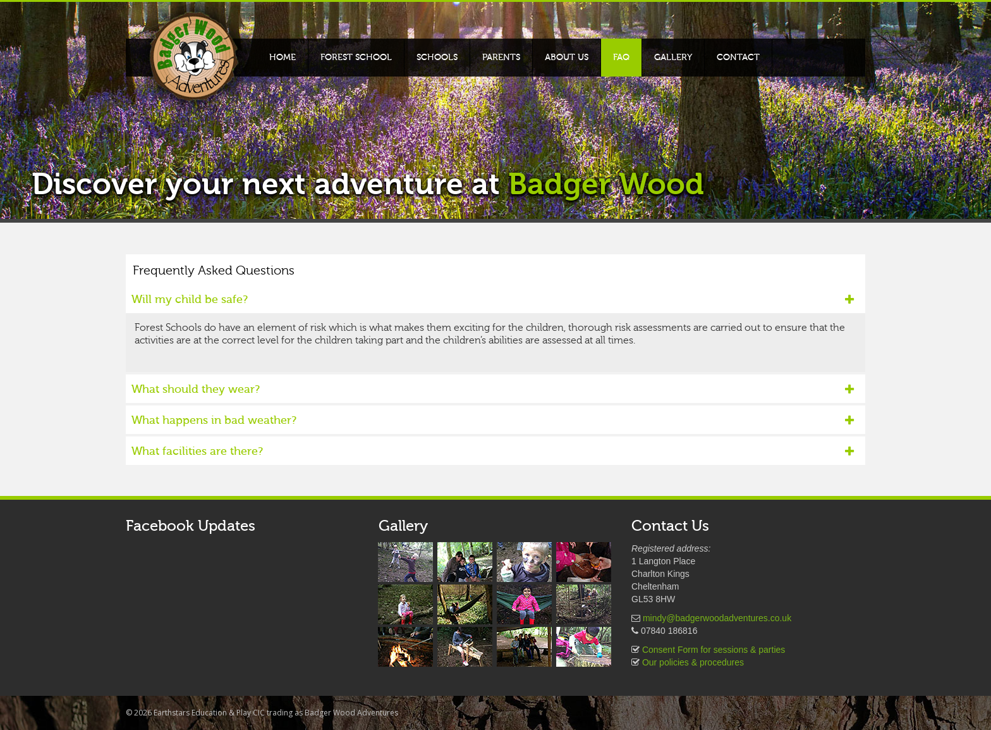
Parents (501, 58)
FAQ (621, 58)
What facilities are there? (492, 451)
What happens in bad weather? (492, 420)
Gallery (673, 58)
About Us (566, 58)
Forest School (356, 58)
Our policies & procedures (693, 662)
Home (282, 58)
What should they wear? (492, 389)
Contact (738, 58)
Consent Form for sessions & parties (713, 650)
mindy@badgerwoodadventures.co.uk (717, 618)
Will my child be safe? (492, 299)
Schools (437, 58)
